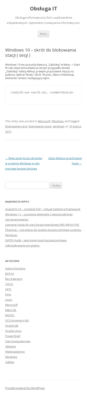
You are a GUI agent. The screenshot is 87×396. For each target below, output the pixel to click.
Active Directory (15, 268)
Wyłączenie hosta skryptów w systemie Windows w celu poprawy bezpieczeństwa (23, 163)
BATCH (9, 274)
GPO (8, 289)
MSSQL (10, 315)
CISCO (9, 284)
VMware (10, 346)
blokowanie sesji (16, 126)
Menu (43, 33)
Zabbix (9, 362)
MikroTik (10, 310)
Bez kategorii (13, 279)
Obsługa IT (43, 8)
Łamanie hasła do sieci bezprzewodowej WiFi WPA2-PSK (42, 225)
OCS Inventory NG (17, 320)
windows (58, 126)
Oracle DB (11, 326)
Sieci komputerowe (17, 341)
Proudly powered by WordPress (25, 388)
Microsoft (44, 121)
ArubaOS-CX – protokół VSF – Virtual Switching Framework (42, 209)
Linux (8, 300)
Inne (8, 294)
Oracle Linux (13, 331)
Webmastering (15, 352)
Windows (58, 121)
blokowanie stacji (40, 126)
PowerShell (12, 336)
